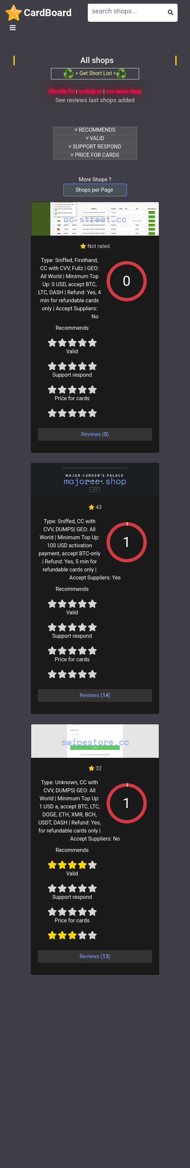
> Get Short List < (95, 73)
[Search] (126, 11)
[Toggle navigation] (12, 28)
